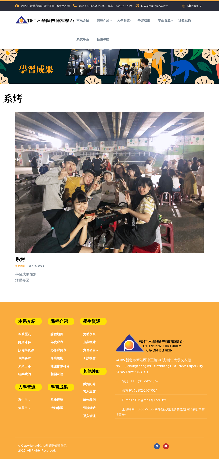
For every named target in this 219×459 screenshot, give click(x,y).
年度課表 (57, 342)
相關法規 (57, 374)
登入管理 (89, 416)
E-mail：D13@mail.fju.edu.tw (140, 400)
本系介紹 (83, 20)
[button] (107, 248)
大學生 (24, 408)
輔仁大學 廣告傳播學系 (51, 445)
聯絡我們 (24, 374)
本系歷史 (24, 334)
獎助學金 (89, 334)
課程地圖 (57, 334)
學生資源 (165, 20)
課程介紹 (104, 20)
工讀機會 (89, 358)
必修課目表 (58, 350)
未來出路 (24, 366)
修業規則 (57, 358)
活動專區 (57, 408)
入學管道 (124, 20)
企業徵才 (89, 342)
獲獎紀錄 (184, 20)
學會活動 (20, 265)
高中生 (24, 400)
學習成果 (145, 20)
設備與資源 (26, 350)
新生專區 (103, 39)
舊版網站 (89, 408)
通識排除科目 (60, 366)
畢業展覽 (57, 400)
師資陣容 (24, 342)
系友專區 (83, 39)
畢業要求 (24, 358)
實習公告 (90, 350)
